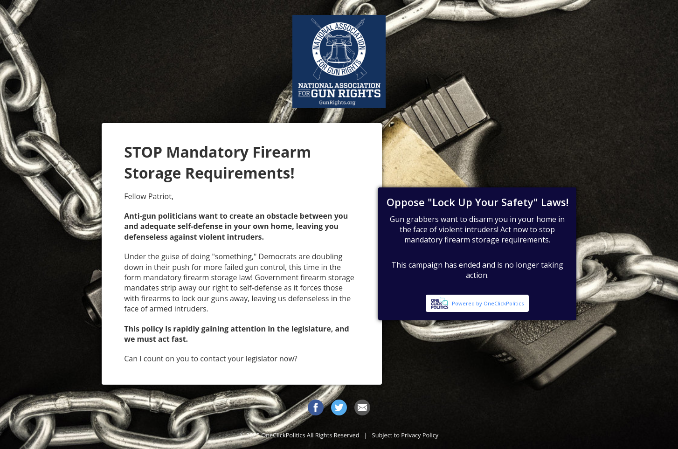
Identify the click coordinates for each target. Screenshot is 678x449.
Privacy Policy (419, 435)
